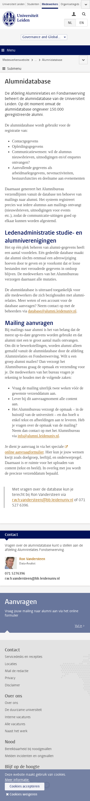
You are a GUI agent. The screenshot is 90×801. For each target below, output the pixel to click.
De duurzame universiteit (23, 710)
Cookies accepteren (25, 786)
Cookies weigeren (23, 794)
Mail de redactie (16, 671)
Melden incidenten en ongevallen (29, 756)
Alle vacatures (15, 724)
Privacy (10, 678)
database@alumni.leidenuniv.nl (52, 311)
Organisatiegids (70, 4)
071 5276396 (15, 573)
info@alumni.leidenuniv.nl (38, 436)
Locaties (11, 664)
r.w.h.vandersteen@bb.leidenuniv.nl (42, 499)
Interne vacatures (17, 717)
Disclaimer (12, 685)
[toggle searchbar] (84, 14)
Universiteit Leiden (13, 4)
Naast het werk (16, 731)
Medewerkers (50, 4)
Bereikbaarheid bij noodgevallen (28, 749)
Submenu (14, 68)
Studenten (33, 4)
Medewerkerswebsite (15, 60)
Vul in (78, 626)
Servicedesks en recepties (23, 656)
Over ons (11, 703)
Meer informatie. (17, 780)
